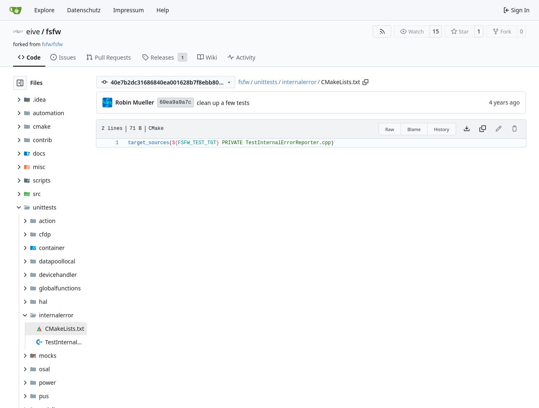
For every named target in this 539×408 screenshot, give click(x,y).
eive (33, 31)
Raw (389, 129)
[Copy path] (365, 82)
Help (162, 10)
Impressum (128, 10)
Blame (414, 129)
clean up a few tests (223, 103)
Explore (44, 10)
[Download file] (466, 129)
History (441, 129)
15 (435, 31)
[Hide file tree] (20, 83)
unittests (265, 82)
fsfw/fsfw (52, 44)
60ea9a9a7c (176, 102)
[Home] (15, 10)
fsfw (53, 31)
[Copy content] (482, 129)
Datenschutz (83, 10)
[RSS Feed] (382, 31)
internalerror (299, 82)
